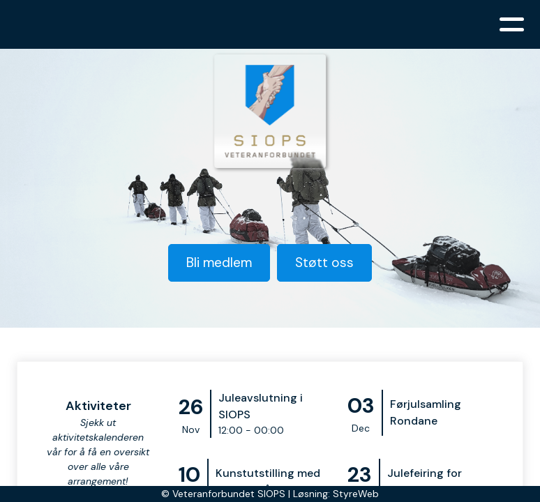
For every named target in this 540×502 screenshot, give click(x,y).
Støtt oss (324, 262)
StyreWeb (356, 493)
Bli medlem (219, 262)
